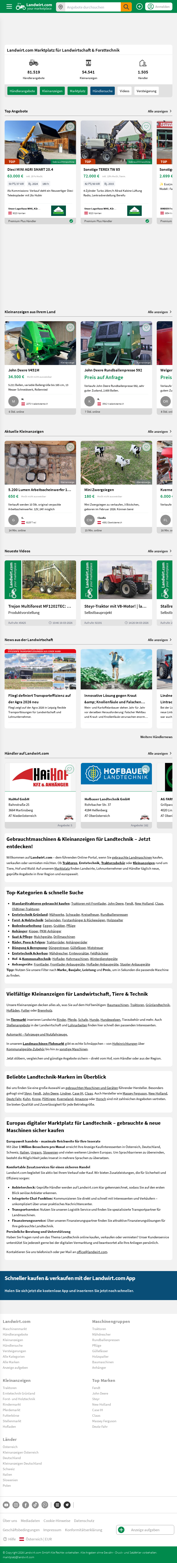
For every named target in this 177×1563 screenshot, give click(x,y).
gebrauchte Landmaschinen (132, 857)
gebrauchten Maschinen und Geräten (91, 1087)
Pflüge (70, 925)
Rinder (61, 1019)
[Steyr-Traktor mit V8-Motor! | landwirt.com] (116, 593)
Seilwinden (53, 920)
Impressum (52, 1529)
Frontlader (41, 964)
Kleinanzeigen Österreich (20, 1452)
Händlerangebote (22, 90)
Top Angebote (16, 111)
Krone (36, 1098)
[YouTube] (6, 1504)
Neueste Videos (17, 550)
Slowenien (50, 1152)
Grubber (59, 925)
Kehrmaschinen (77, 958)
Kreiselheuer (90, 914)
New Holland (144, 903)
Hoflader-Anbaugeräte (102, 964)
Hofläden (13, 1010)
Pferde (72, 1019)
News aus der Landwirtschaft (29, 639)
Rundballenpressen (114, 914)
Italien (24, 1152)
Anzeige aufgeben (15, 1367)
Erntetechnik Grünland (19, 1393)
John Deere (116, 903)
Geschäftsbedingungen (21, 1529)
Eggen (47, 925)
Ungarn (36, 1152)
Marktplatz (77, 90)
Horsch (101, 1098)
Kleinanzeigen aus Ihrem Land (30, 311)
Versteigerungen (14, 1350)
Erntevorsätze (79, 953)
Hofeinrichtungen (124, 1043)
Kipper (33, 931)
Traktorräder (55, 942)
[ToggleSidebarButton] (9, 6)
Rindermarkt (12, 1404)
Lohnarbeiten (77, 1025)
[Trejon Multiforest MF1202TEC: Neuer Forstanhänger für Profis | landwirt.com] (40, 593)
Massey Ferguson (135, 1093)
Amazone (81, 1098)
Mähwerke (56, 914)
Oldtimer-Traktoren (25, 909)
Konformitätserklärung (83, 1529)
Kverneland (65, 1098)
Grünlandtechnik (158, 1004)
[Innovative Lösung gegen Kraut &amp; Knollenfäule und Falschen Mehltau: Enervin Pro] (116, 688)
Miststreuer (95, 947)
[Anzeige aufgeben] (139, 6)
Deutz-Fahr (100, 1426)
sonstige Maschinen (73, 1049)
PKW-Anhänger (50, 931)
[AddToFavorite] (70, 126)
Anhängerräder (76, 942)
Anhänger (99, 1367)
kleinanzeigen (52, 90)
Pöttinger (48, 1098)
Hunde (94, 1019)
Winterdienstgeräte (104, 958)
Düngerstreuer (59, 947)
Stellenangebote (18, 1025)
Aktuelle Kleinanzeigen (24, 431)
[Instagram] (15, 1504)
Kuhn (26, 1098)
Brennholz (45, 1010)
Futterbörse (11, 1415)
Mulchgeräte (43, 936)
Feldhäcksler (99, 953)
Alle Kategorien (14, 1356)
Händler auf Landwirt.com (27, 753)
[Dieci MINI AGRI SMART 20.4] (40, 172)
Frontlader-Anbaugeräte (67, 964)
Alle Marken (11, 1362)
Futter (25, 1010)
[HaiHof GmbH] (40, 795)
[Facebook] (25, 1504)
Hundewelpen (110, 1019)
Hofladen (9, 1426)
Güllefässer (78, 947)
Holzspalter (115, 920)
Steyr (27, 1093)
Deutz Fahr (13, 1098)
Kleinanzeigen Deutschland (22, 1463)
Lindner (65, 1093)
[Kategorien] (57, 1504)
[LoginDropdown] (158, 6)
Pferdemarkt (11, 1409)
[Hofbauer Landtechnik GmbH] (116, 795)
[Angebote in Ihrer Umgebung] (60, 7)
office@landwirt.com (92, 1251)
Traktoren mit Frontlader (88, 903)
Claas (159, 903)
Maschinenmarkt (15, 1328)
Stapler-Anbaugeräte (135, 964)
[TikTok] (35, 1504)
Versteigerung (146, 90)
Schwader (73, 914)
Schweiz (9, 1468)
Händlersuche (102, 90)
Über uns (10, 1520)
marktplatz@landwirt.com (18, 1557)
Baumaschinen (118, 1004)
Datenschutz (84, 1520)
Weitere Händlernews (156, 736)
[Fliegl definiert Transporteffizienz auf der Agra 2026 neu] (40, 688)
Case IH (77, 1093)
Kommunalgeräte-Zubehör (25, 1049)
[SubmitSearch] (126, 7)
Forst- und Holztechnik (19, 1398)
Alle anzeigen (160, 111)
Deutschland (12, 1457)
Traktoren (137, 1004)
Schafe (83, 1019)
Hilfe (9, 1539)
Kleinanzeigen (13, 1339)
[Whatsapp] (45, 1505)
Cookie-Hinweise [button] (57, 1520)
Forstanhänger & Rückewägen (83, 920)
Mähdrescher (58, 953)
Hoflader (58, 958)
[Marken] (67, 1504)
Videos (124, 90)
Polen (7, 1485)
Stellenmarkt (12, 1421)
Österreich (10, 1446)
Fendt (129, 903)
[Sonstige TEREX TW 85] (116, 172)
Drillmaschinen (64, 936)
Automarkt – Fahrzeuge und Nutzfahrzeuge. (37, 1034)
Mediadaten (30, 1520)
